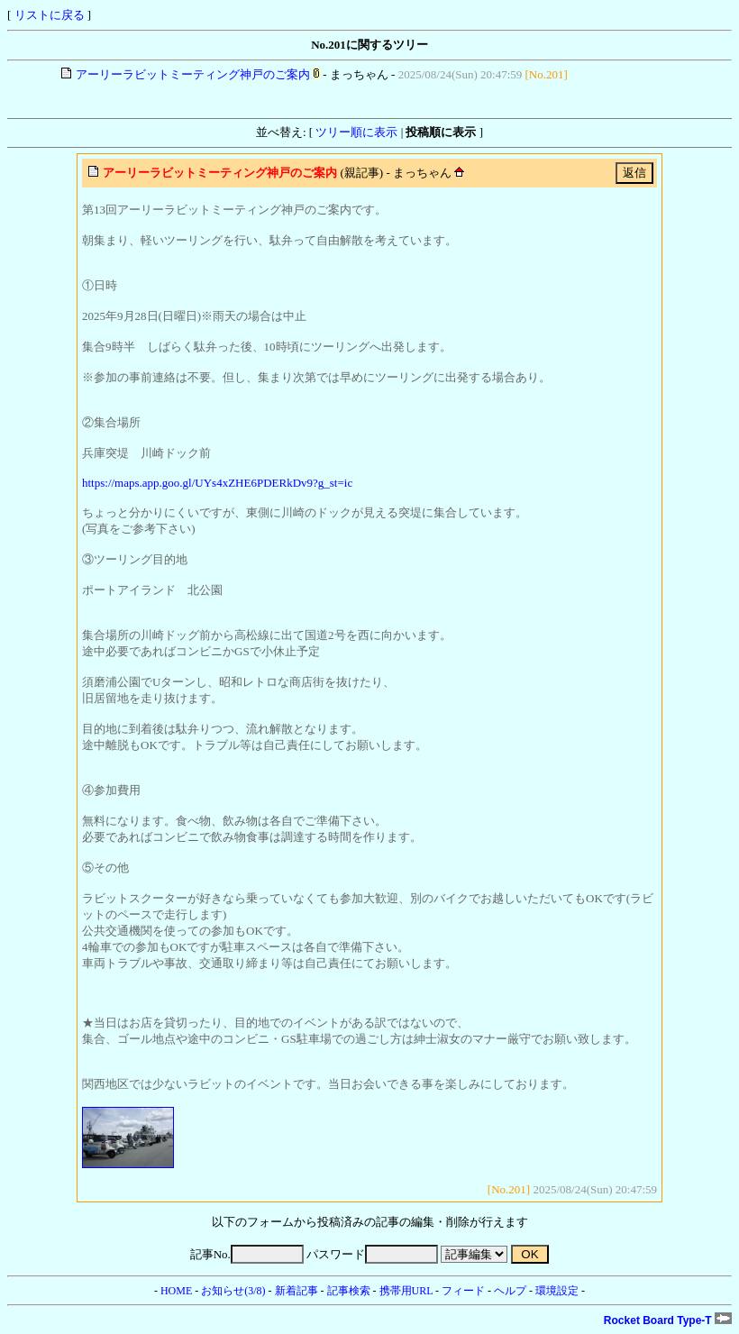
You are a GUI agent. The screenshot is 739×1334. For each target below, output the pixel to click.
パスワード (372, 1254)
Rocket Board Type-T (668, 1320)
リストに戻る (49, 15)
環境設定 (557, 1290)
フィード (463, 1290)
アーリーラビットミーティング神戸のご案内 (193, 74)
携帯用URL (406, 1290)
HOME (176, 1290)
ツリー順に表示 (356, 132)
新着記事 (296, 1290)
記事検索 (348, 1290)
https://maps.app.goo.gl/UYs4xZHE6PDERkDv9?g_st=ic (217, 482)
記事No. (247, 1254)
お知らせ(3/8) (233, 1290)
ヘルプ (510, 1290)
